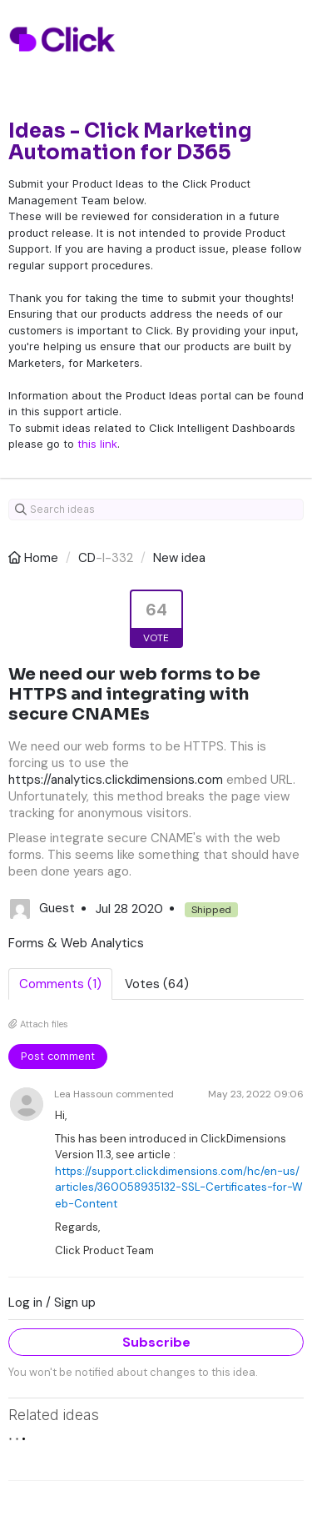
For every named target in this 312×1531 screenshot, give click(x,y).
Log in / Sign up (52, 1302)
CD (87, 558)
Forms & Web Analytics (76, 943)
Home (35, 558)
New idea (179, 558)
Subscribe (156, 1342)
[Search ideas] (156, 509)
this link (97, 443)
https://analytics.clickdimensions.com (115, 779)
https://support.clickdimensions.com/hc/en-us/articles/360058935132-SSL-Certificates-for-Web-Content (179, 1187)
